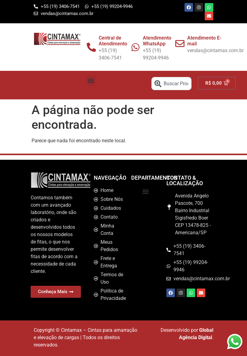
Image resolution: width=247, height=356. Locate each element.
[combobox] (171, 83)
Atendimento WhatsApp (157, 41)
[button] (91, 80)
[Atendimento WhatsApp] (135, 47)
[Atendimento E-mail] (179, 43)
